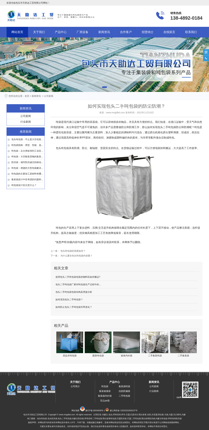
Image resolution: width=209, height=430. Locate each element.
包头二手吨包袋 (167, 127)
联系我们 (191, 32)
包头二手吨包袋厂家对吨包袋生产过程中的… (78, 284)
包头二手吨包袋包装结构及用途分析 (74, 292)
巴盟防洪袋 (122, 418)
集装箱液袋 (105, 391)
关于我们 (39, 32)
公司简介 (75, 386)
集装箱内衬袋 (105, 396)
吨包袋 (104, 386)
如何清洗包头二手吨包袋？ (69, 299)
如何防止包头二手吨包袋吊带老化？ (74, 307)
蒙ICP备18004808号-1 (95, 410)
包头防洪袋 (52, 418)
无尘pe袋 (105, 400)
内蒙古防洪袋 (78, 418)
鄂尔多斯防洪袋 (148, 418)
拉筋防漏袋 (124, 391)
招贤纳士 (147, 32)
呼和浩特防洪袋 (175, 418)
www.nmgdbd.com (115, 112)
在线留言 (169, 32)
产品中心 (61, 32)
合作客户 (126, 32)
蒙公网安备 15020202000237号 (123, 410)
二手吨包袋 (124, 396)
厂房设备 (82, 32)
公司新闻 (25, 116)
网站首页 (17, 32)
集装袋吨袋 (124, 386)
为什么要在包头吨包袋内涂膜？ (76, 255)
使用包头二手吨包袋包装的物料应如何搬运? (78, 277)
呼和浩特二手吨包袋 (93, 418)
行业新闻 (25, 121)
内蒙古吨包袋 (161, 418)
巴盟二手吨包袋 (134, 418)
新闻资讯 (104, 32)
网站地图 (75, 410)
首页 (27, 96)
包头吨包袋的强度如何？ (73, 251)
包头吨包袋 (62, 148)
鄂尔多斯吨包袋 (109, 418)
